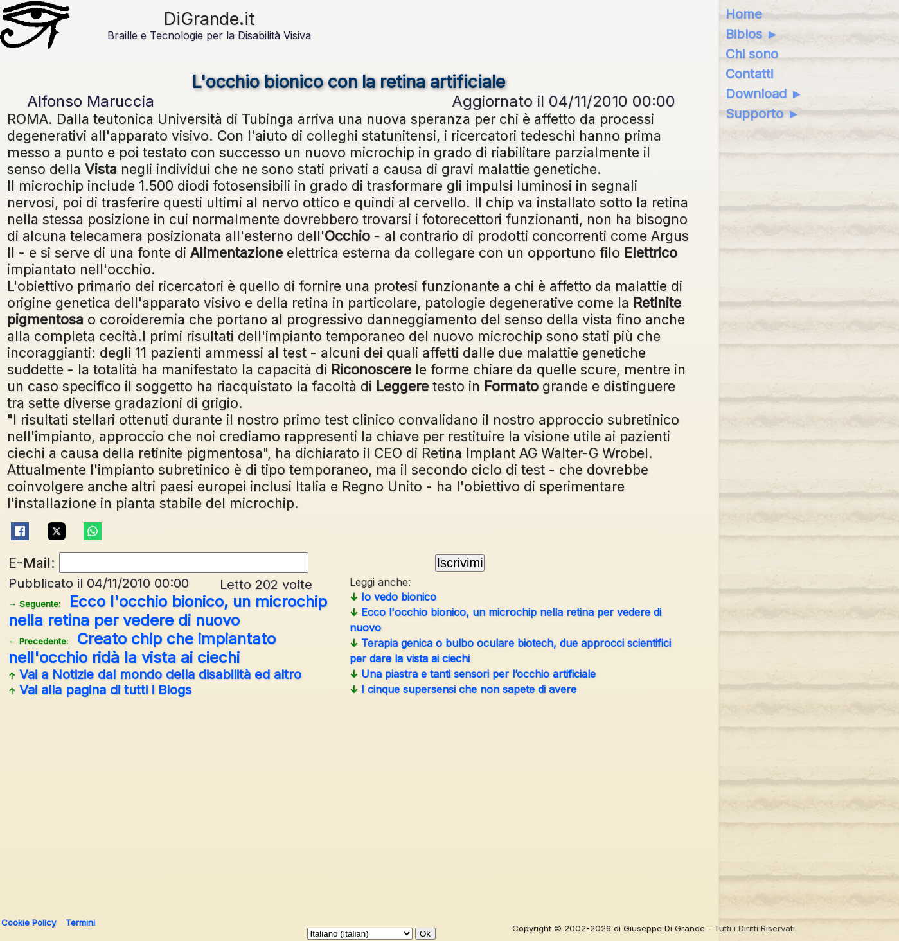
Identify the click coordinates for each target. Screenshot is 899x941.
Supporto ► (762, 113)
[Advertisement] (349, 802)
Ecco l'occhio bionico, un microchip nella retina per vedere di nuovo (167, 610)
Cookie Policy (28, 922)
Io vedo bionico (393, 596)
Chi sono (751, 54)
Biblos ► (752, 34)
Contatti (749, 74)
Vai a (154, 674)
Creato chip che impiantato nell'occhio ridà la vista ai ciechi (142, 648)
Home (743, 14)
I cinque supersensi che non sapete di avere (463, 689)
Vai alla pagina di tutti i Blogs (99, 690)
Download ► (764, 93)
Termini (80, 922)
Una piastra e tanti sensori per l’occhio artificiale (473, 673)
